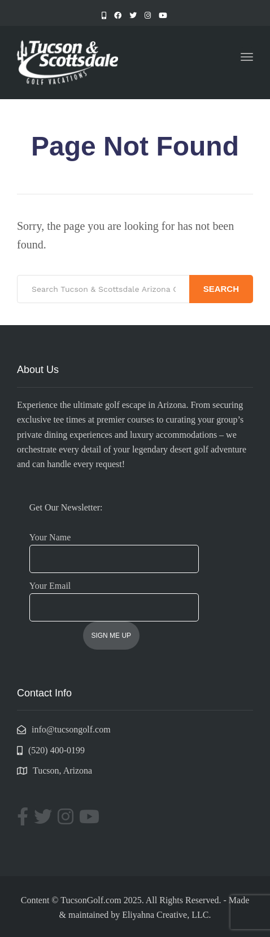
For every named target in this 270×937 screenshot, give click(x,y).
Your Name (114, 548)
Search (221, 289)
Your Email (114, 596)
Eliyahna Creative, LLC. (166, 915)
